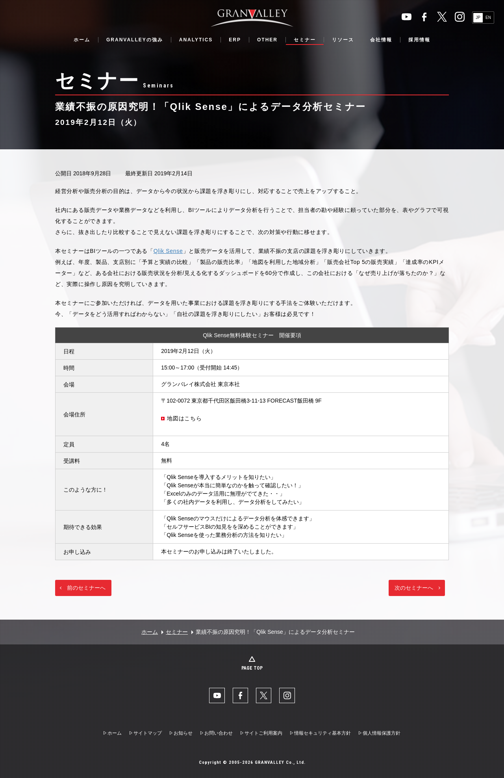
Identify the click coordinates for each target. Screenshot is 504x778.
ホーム (82, 40)
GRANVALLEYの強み (134, 40)
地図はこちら (184, 418)
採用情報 (419, 40)
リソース (343, 40)
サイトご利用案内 (263, 733)
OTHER (267, 40)
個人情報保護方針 (381, 733)
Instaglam (460, 17)
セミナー (305, 40)
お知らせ (183, 733)
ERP (235, 40)
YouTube (406, 17)
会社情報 (381, 40)
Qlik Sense (168, 251)
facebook (424, 17)
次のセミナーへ (414, 588)
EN (488, 17)
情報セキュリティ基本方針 (322, 733)
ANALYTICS (196, 40)
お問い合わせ (218, 733)
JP (478, 17)
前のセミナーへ (86, 588)
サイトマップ (147, 733)
